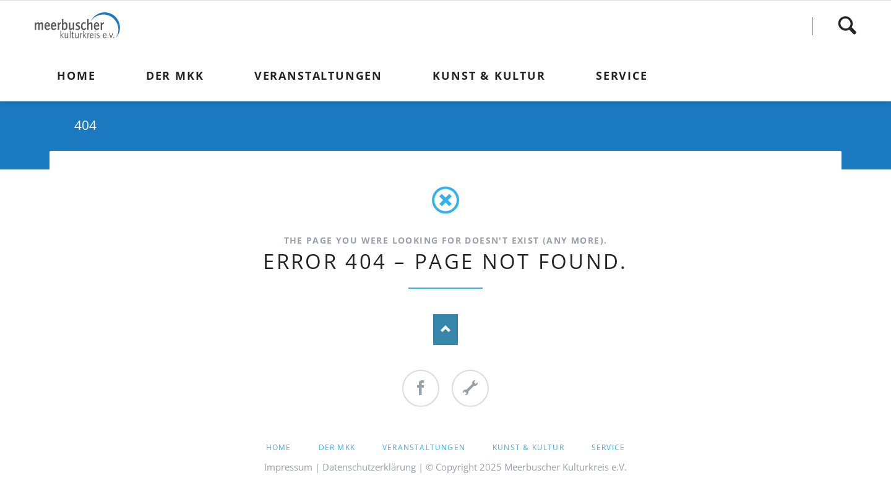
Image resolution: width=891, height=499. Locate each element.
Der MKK (337, 447)
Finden (847, 26)
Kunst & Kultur (528, 447)
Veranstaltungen (423, 447)
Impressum (288, 467)
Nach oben (445, 329)
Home (278, 447)
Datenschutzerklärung (369, 467)
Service (608, 447)
